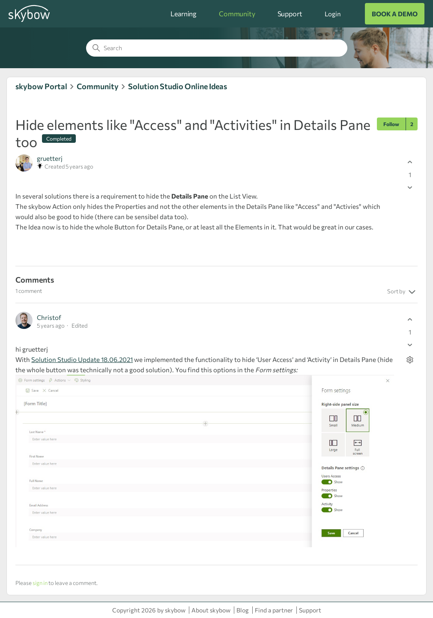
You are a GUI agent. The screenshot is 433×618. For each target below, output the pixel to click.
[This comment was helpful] (410, 319)
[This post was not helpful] (410, 187)
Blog (242, 610)
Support (290, 13)
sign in (40, 582)
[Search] (216, 48)
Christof (49, 317)
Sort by (402, 292)
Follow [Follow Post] (391, 124)
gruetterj (50, 158)
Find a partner (274, 610)
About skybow (210, 610)
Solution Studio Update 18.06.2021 (82, 359)
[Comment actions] (410, 359)
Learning (183, 13)
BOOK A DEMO (395, 14)
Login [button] (333, 14)
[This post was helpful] (410, 161)
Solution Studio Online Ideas (177, 86)
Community (237, 13)
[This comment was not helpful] (410, 344)
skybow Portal (41, 86)
